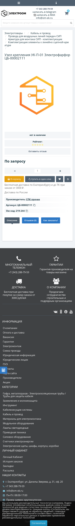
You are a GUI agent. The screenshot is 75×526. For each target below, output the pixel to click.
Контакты (8, 368)
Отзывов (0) (30, 220)
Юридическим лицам (15, 359)
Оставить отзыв (37, 151)
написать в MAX (45, 15)
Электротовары (14, 33)
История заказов (13, 461)
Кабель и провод (13, 414)
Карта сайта (10, 373)
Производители (12, 377)
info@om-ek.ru (44, 18)
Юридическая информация (19, 355)
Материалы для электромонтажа (22, 418)
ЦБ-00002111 (26, 205)
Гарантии (8, 341)
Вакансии (8, 337)
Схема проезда (11, 350)
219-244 (22, 210)
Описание (12, 220)
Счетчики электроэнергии (18, 441)
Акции (6, 382)
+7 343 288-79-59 (13, 486)
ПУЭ (5, 364)
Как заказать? (50, 220)
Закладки (8, 466)
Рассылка (8, 470)
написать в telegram (44, 12)
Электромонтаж (12, 346)
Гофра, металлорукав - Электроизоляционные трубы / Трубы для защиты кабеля (34, 395)
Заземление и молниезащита (20, 400)
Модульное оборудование (18, 423)
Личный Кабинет (13, 457)
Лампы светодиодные (15, 428)
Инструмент (10, 405)
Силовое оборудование (17, 437)
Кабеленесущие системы (17, 409)
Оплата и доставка (13, 332)
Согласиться (38, 522)
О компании (10, 328)
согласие (23, 511)
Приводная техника (14, 432)
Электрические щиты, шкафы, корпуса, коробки (31, 446)
